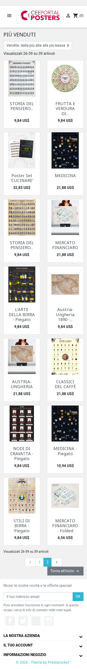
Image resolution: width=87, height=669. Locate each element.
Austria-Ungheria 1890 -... (65, 314)
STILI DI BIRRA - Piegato (21, 525)
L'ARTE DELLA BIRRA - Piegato (22, 314)
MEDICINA (65, 175)
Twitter (23, 621)
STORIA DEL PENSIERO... (22, 106)
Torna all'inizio (65, 571)
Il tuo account (18, 645)
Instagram (49, 621)
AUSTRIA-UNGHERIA (22, 384)
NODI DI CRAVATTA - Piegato (21, 453)
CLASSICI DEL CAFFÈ (65, 384)
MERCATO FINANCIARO (65, 245)
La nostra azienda (21, 635)
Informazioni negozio (24, 655)
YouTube (36, 621)
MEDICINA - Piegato (65, 451)
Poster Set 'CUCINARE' (21, 178)
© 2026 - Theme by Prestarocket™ (43, 662)
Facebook (10, 621)
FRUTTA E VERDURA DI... (65, 108)
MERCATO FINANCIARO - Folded (65, 525)
